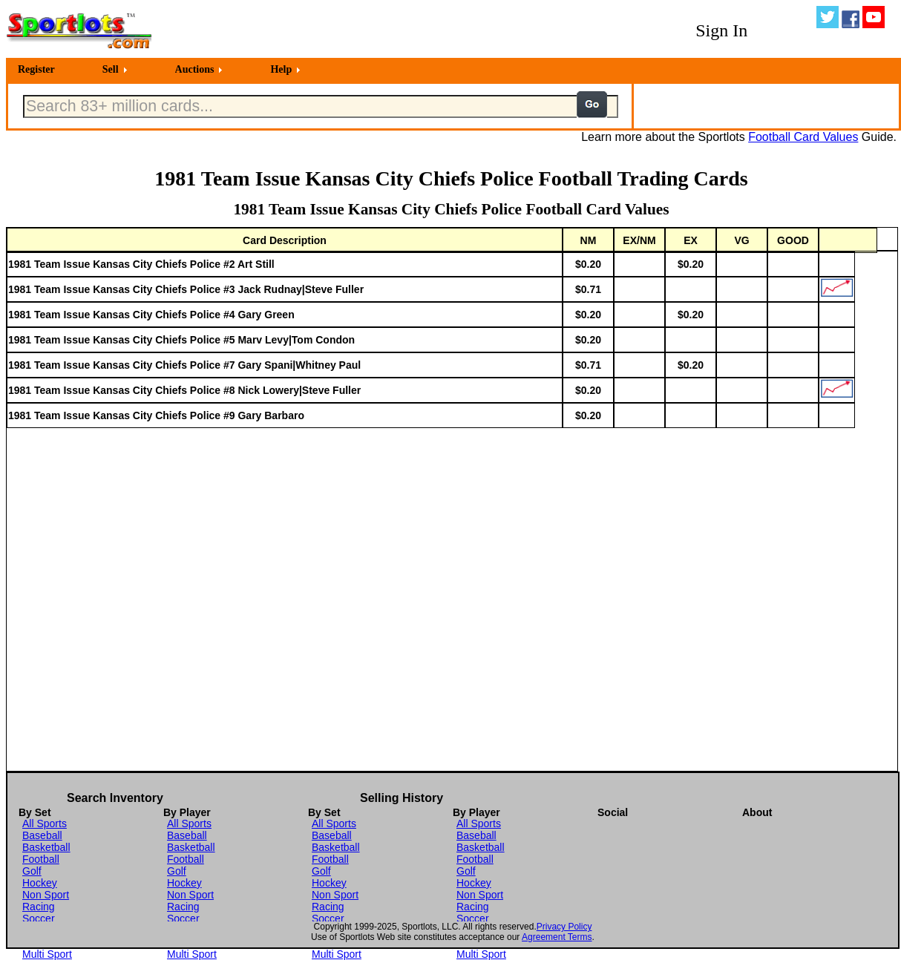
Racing (38, 907)
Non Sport (45, 895)
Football (40, 859)
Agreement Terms (557, 937)
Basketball (46, 847)
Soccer (38, 918)
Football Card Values (803, 137)
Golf (32, 871)
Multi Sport (47, 954)
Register (36, 69)
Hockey (39, 883)
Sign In (721, 30)
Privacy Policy (564, 926)
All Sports (44, 823)
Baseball (42, 835)
